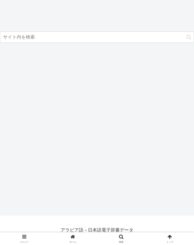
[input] (97, 37)
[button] (188, 37)
